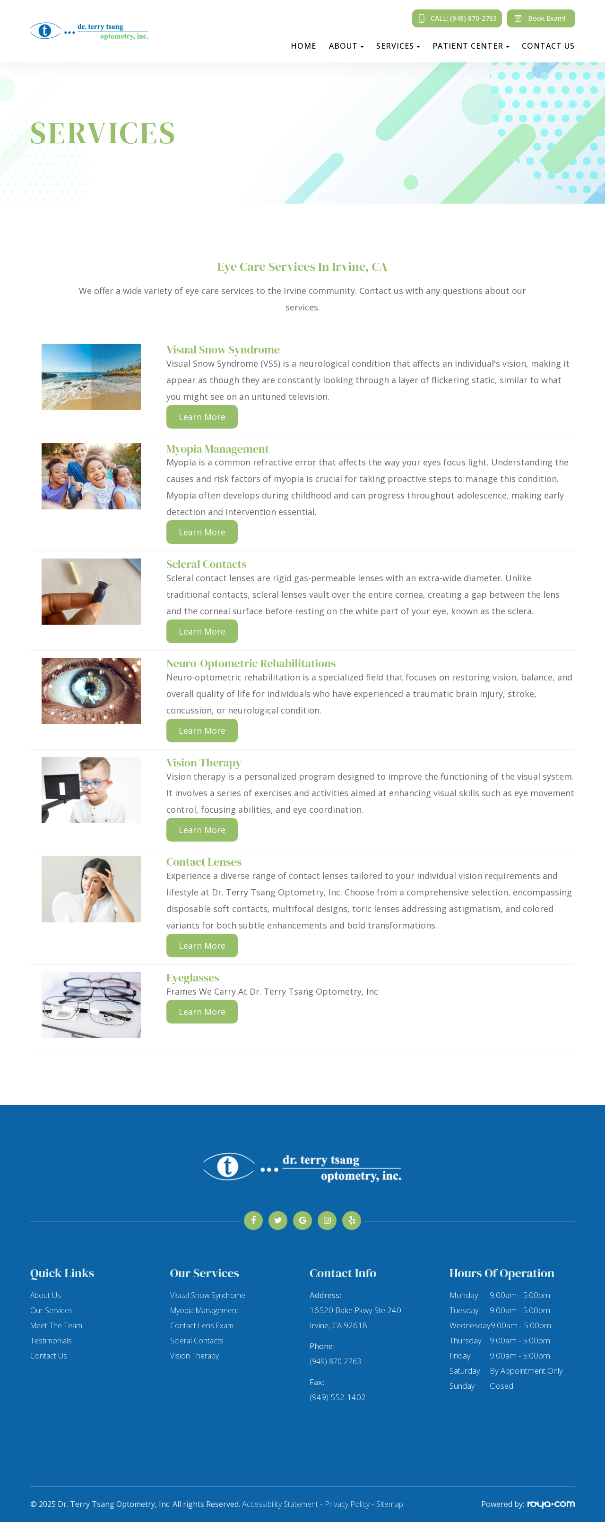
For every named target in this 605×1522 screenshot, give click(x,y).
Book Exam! (538, 18)
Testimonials (51, 1340)
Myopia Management (207, 1310)
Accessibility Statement (280, 1504)
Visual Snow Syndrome (209, 1295)
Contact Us (548, 46)
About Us (46, 1295)
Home (303, 46)
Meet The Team (57, 1325)
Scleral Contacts (197, 1340)
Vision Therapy (195, 1355)
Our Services (52, 1310)
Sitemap (389, 1504)
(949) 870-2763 (338, 1361)
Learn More (202, 416)
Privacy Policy (347, 1504)
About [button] (346, 46)
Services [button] (398, 46)
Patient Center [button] (471, 46)
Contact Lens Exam (203, 1325)
